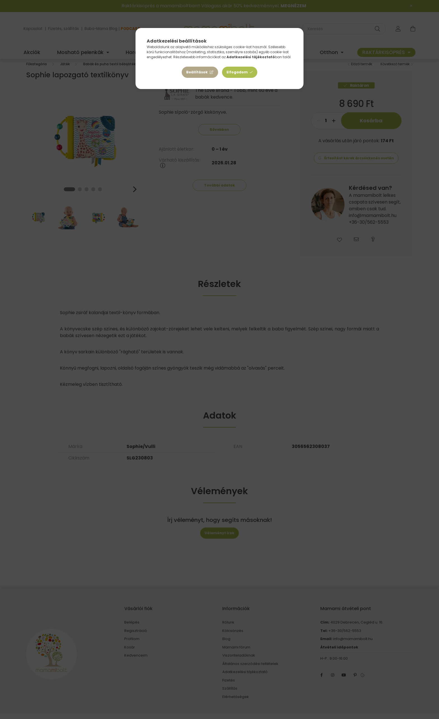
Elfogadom (237, 72)
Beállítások (197, 72)
